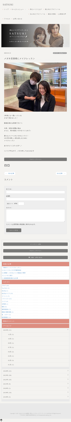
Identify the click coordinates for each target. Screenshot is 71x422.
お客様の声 (62, 14)
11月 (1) (8, 334)
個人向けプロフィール (52, 9)
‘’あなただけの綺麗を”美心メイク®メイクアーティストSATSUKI (35, 413)
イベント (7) (5, 296)
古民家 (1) (5, 304)
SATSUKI (8, 4)
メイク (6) (5, 301)
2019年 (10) (7, 392)
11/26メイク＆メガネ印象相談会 (11, 270)
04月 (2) (8, 352)
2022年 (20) (7, 379)
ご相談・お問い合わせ (35, 257)
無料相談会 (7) (6, 309)
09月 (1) (8, 343)
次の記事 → (61, 173)
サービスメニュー (19, 9)
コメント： (9, 207)
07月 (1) (8, 347)
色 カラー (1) (6, 314)
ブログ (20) (5, 285)
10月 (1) (8, 338)
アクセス (7, 19)
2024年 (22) (7, 371)
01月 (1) (8, 364)
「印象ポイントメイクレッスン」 (12, 267)
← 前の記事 (10, 173)
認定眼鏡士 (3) (6, 317)
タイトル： (9, 189)
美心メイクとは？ (36, 9)
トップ (6, 9)
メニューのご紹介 (7, 275)
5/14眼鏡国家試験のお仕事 (10, 278)
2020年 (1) (7, 388)
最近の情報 (52, 14)
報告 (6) (4, 306)
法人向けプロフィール (37, 14)
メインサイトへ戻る (35, 244)
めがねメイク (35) (7, 293)
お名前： (8, 196)
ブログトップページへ (35, 159)
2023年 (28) (7, 375)
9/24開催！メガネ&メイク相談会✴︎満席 (14, 273)
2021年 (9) (7, 384)
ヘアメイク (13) (7, 298)
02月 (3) (8, 360)
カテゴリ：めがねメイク (60, 53)
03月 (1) (8, 356)
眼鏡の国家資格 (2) (7, 312)
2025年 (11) (7, 330)
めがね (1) (5, 291)
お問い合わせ (17, 19)
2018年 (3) (7, 397)
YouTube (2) (5, 288)
